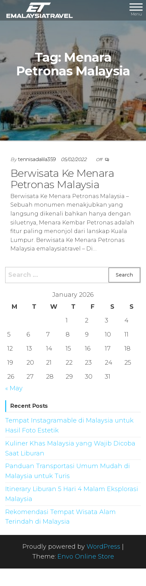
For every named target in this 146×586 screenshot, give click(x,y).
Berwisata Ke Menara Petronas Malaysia (62, 179)
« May (14, 388)
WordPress (103, 546)
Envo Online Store (85, 556)
